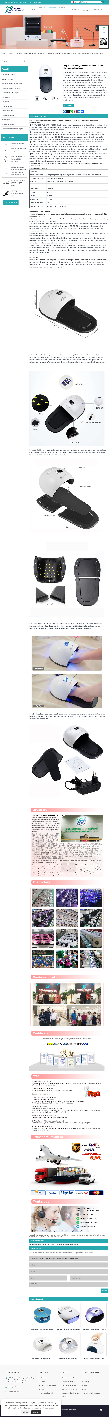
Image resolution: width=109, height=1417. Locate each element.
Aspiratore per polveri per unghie (12, 84)
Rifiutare (25, 1412)
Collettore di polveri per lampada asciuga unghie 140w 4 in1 (69, 1329)
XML (85, 1389)
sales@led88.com (13, 2)
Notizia (62, 9)
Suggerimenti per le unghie (10, 93)
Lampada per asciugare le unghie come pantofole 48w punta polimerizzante (79, 54)
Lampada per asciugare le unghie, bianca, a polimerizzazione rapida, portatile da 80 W (95, 1359)
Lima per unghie (7, 106)
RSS (85, 1386)
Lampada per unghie (21, 54)
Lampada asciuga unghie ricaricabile (41, 1245)
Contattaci (98, 9)
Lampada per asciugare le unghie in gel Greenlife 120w (95, 1329)
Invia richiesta (86, 9)
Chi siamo (42, 9)
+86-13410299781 (35, 2)
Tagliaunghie (6, 120)
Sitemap (86, 1382)
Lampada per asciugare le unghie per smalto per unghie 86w (69, 1359)
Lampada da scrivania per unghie (12, 129)
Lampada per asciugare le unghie (41, 54)
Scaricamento (73, 9)
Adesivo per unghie (8, 115)
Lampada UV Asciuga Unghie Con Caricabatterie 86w (43, 1359)
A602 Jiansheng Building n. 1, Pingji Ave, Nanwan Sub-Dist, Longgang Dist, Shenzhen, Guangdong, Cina (21, 1380)
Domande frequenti (47, 1393)
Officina (43, 1382)
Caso (42, 1389)
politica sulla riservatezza (45, 1408)
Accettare (36, 1412)
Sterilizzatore (6, 97)
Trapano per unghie (8, 79)
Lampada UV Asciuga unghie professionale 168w (43, 1329)
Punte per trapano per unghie (11, 88)
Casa (34, 9)
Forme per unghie (7, 111)
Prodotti (52, 9)
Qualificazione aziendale (48, 1386)
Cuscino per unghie (8, 124)
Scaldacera (5, 102)
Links (85, 1378)
